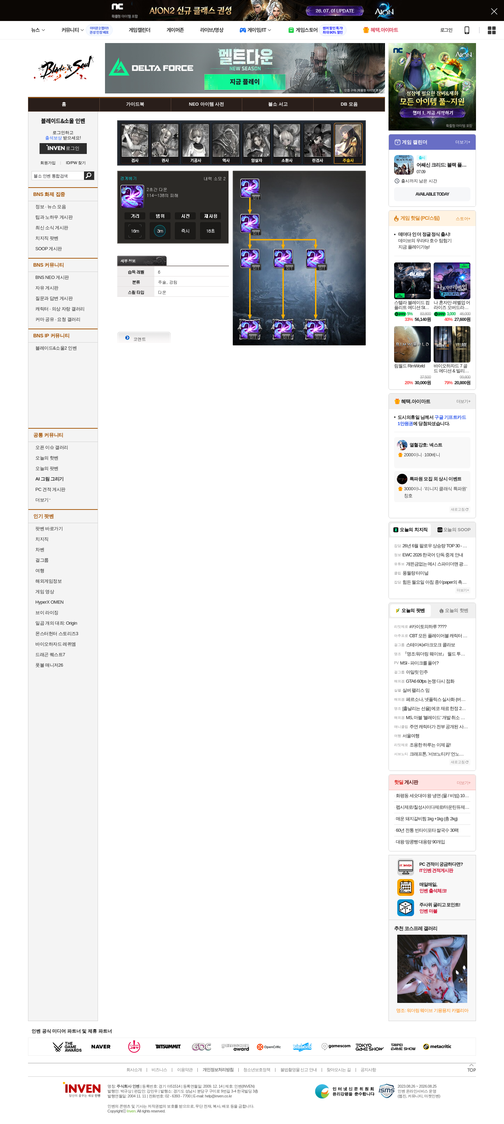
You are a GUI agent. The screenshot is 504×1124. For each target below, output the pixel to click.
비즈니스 (159, 1069)
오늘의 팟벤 (46, 468)
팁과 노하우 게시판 (53, 217)
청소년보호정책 (256, 1069)
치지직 (42, 539)
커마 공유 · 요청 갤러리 (57, 319)
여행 (39, 570)
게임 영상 (44, 591)
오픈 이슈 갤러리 (51, 447)
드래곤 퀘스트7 (50, 654)
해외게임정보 (48, 581)
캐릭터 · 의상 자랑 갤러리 (60, 309)
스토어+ (463, 218)
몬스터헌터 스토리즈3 (56, 633)
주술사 (348, 128)
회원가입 (48, 163)
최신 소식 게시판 (51, 227)
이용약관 (184, 1069)
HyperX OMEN (49, 602)
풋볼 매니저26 (49, 665)
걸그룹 (42, 560)
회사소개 (134, 1069)
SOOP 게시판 (48, 248)
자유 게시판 (46, 288)
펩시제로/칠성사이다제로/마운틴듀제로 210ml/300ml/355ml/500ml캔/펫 (433, 807)
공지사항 (368, 1069)
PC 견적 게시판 (50, 489)
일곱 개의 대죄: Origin (56, 623)
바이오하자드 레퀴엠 (55, 644)
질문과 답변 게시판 (53, 298)
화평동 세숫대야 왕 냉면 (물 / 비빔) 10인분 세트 (433, 795)
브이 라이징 (46, 612)
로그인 (446, 30)
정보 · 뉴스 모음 (50, 206)
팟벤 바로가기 (49, 528)
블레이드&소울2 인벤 (56, 348)
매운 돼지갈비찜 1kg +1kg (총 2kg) (426, 818)
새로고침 (458, 509)
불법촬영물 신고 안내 (298, 1069)
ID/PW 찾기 (76, 163)
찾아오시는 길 (338, 1069)
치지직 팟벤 (46, 238)
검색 (89, 175)
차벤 (39, 549)
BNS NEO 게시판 (52, 277)
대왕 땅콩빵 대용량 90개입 (420, 841)
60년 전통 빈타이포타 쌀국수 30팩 (427, 830)
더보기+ (462, 142)
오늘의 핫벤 (46, 458)
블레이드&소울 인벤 (63, 121)
